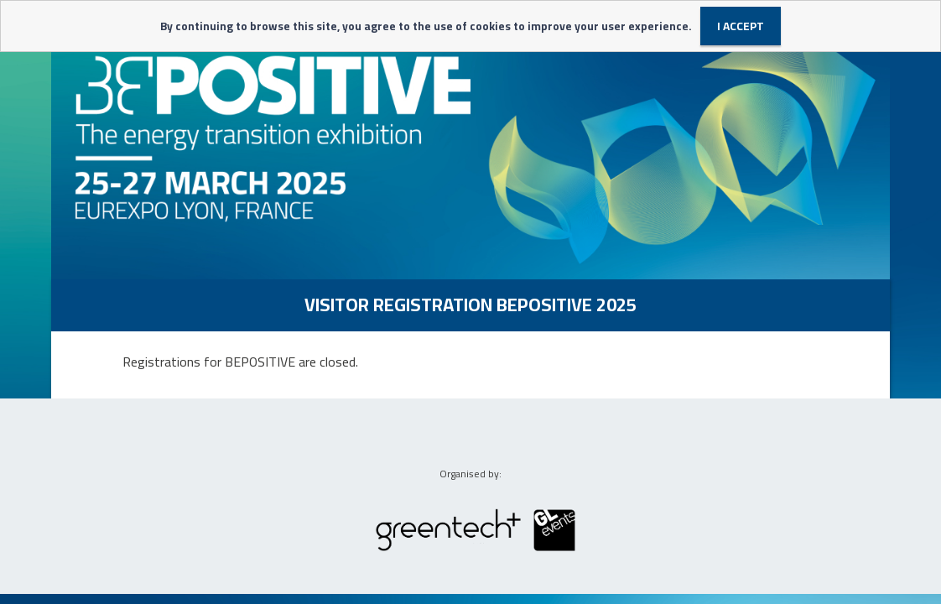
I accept (740, 26)
